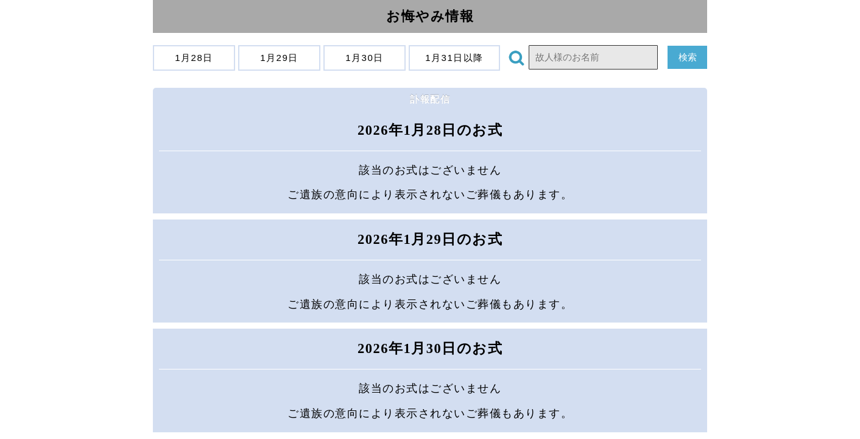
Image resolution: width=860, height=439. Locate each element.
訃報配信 (430, 99)
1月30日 (365, 57)
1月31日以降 (454, 57)
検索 (687, 57)
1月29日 (279, 57)
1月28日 (194, 57)
